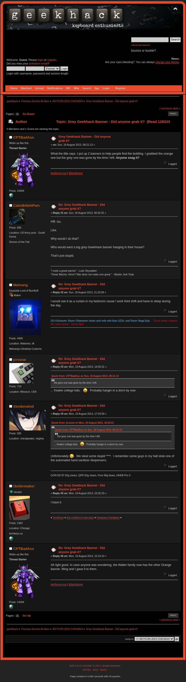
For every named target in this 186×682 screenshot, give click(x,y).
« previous (165, 108)
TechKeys (58, 517)
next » (176, 108)
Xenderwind (23, 406)
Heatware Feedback (108, 517)
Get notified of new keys (80, 517)
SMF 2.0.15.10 (77, 665)
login (40, 59)
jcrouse (19, 359)
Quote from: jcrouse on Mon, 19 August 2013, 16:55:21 (82, 422)
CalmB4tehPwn (26, 205)
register (51, 59)
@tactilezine (76, 173)
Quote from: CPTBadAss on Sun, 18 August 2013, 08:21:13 (85, 376)
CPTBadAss (23, 137)
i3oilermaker (24, 486)
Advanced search (140, 45)
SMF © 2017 (94, 665)
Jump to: (129, 639)
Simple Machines (111, 665)
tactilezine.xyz (59, 173)
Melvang (20, 285)
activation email (38, 63)
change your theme (167, 62)
